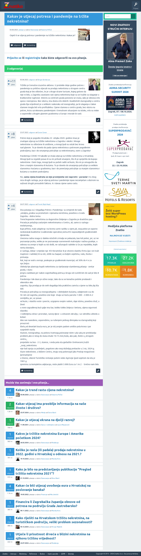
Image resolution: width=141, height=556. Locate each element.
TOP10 (84, 7)
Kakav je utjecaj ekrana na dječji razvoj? (45, 420)
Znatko (5, 554)
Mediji (43, 413)
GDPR (63, 554)
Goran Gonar (42, 132)
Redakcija (55, 443)
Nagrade (92, 7)
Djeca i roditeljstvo (48, 425)
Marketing (23, 554)
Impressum (113, 241)
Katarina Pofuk (46, 30)
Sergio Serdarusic (44, 80)
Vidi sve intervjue (120, 76)
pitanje (21, 30)
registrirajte (33, 57)
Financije (44, 494)
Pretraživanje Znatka (120, 249)
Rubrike (51, 7)
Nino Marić (55, 478)
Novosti (29, 7)
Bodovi (42, 554)
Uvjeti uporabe (53, 554)
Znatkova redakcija (124, 241)
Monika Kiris (56, 459)
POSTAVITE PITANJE (64, 7)
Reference (33, 554)
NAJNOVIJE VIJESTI (120, 235)
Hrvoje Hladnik (57, 527)
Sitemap (71, 554)
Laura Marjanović (63, 425)
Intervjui (13, 554)
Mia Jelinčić (54, 494)
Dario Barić (52, 413)
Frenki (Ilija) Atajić (44, 204)
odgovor (32, 80)
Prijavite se (14, 57)
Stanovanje (34, 30)
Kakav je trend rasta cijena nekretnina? (45, 390)
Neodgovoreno (40, 7)
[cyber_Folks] (120, 220)
